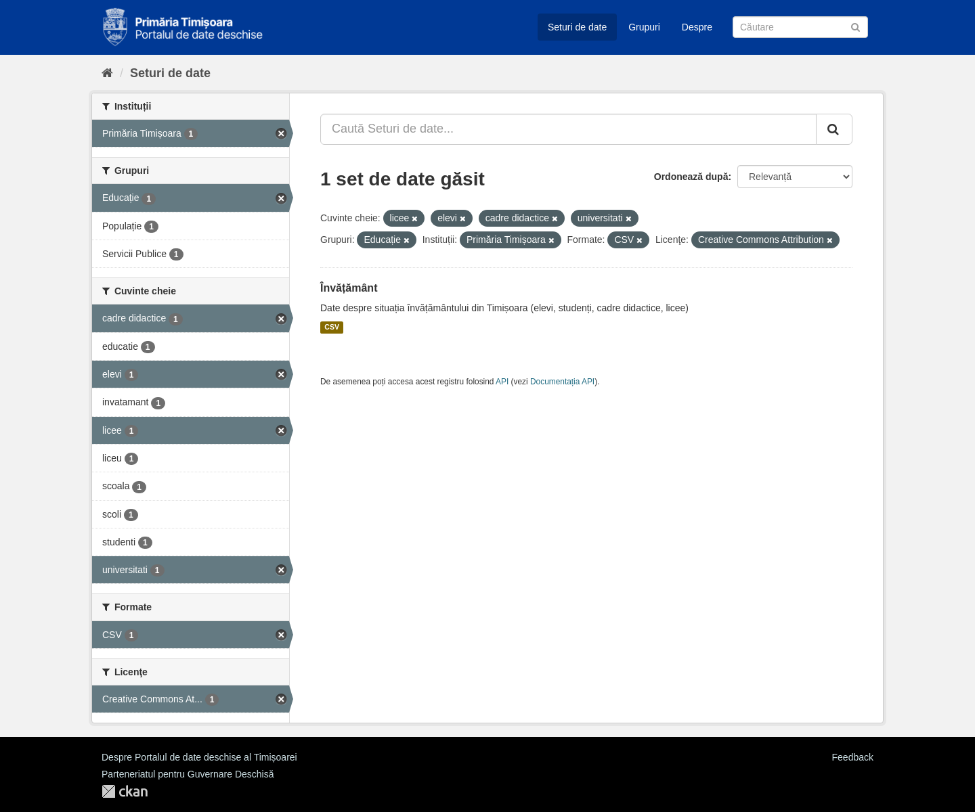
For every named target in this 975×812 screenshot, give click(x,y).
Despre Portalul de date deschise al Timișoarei (199, 757)
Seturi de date (577, 27)
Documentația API (562, 381)
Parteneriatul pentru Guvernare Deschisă (188, 774)
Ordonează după (691, 176)
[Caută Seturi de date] (800, 27)
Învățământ (348, 288)
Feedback (852, 757)
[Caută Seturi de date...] (568, 129)
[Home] (107, 73)
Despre (697, 27)
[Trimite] (855, 26)
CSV (331, 327)
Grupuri (644, 27)
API (502, 381)
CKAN (125, 791)
